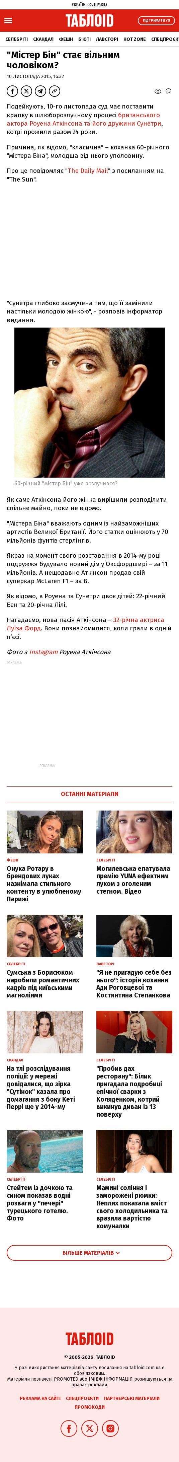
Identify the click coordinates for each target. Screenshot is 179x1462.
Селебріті (16, 39)
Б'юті (84, 39)
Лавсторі (107, 39)
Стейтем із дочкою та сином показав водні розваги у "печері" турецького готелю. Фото (40, 1203)
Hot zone (134, 39)
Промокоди (90, 1407)
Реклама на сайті (40, 1398)
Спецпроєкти (82, 1398)
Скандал (43, 39)
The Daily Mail (88, 171)
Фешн (66, 39)
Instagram (44, 652)
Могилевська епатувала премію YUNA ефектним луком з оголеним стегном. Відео (133, 880)
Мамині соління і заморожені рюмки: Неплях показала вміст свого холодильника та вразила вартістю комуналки (132, 1207)
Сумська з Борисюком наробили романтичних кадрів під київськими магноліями (43, 984)
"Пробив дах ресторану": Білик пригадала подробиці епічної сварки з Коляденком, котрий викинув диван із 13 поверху (129, 1091)
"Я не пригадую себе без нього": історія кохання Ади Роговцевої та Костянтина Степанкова (134, 984)
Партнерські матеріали (132, 1398)
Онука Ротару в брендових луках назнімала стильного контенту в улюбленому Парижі (44, 884)
